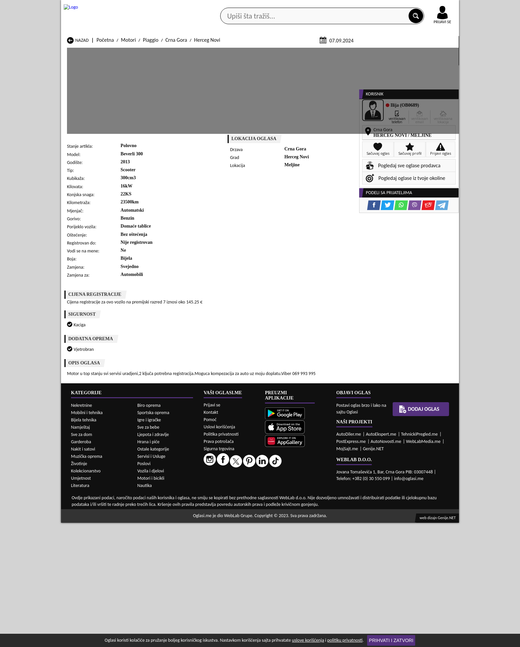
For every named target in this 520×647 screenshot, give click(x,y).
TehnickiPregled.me (419, 558)
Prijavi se (212, 529)
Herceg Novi (207, 119)
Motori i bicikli (150, 602)
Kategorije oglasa (104, 52)
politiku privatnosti (344, 640)
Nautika (144, 610)
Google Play (223, 6)
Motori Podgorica (157, 492)
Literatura (80, 610)
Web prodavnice (160, 52)
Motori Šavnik (153, 498)
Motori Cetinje (154, 473)
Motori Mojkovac (300, 479)
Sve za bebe (148, 551)
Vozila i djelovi (150, 595)
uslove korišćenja (308, 640)
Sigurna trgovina (219, 573)
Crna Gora (176, 119)
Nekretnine (81, 529)
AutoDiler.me (348, 558)
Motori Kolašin (154, 479)
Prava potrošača (218, 565)
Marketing (346, 6)
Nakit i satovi (83, 573)
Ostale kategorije (153, 573)
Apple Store (265, 6)
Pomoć (210, 544)
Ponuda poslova (388, 52)
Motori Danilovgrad (231, 473)
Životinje (79, 588)
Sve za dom (81, 559)
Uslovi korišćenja (219, 551)
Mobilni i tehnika (87, 537)
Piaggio (151, 119)
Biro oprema (149, 529)
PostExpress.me (351, 565)
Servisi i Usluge (151, 580)
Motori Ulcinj (81, 498)
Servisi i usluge (336, 52)
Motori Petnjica (155, 486)
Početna (105, 119)
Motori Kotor (224, 479)
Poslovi (144, 588)
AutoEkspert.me (381, 558)
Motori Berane (226, 467)
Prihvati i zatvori (391, 640)
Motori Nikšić (81, 486)
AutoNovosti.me (386, 565)
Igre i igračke (149, 544)
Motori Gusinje (298, 473)
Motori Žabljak (226, 498)
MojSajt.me (347, 573)
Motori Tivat (295, 492)
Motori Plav (222, 486)
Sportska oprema (153, 537)
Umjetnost (81, 602)
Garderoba (81, 566)
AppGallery (307, 6)
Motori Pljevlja (297, 486)
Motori (128, 119)
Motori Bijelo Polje (302, 467)
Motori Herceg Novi (88, 479)
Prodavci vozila (213, 52)
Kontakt (382, 6)
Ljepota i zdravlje (153, 559)
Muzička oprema (86, 580)
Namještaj (80, 551)
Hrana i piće (148, 566)
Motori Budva (82, 473)
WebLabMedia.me (423, 565)
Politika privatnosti (221, 558)
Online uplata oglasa (428, 6)
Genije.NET (373, 573)
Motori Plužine (82, 492)
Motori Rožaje (225, 492)
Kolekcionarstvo (85, 595)
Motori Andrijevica (87, 467)
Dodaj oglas (438, 52)
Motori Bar (150, 467)
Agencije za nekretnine (275, 52)
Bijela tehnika (84, 544)
